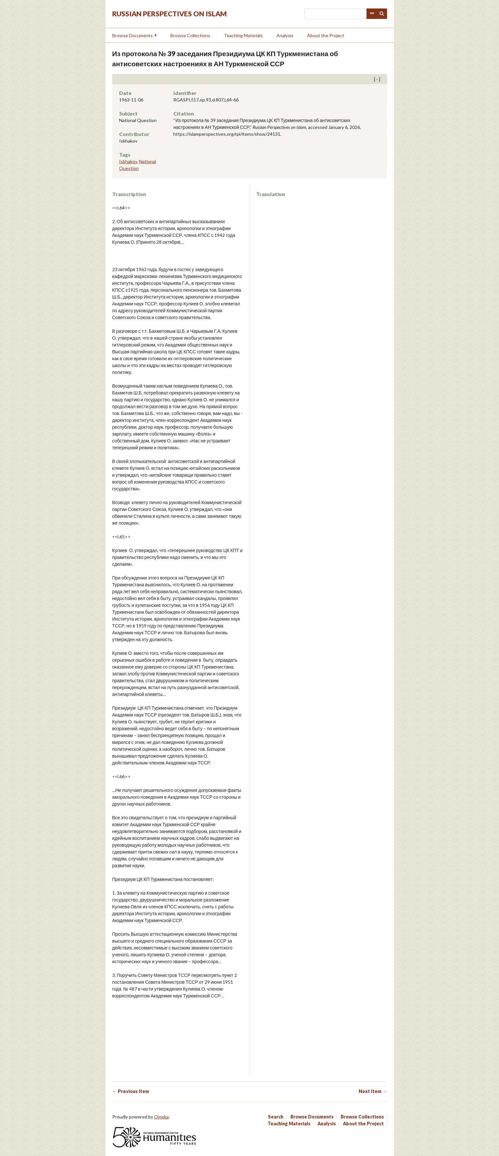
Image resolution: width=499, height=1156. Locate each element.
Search (382, 13)
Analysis (284, 35)
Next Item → (373, 1091)
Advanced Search (371, 13)
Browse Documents (132, 35)
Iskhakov (128, 161)
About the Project (325, 35)
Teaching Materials (243, 35)
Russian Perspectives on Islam (169, 13)
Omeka (161, 1116)
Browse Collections (190, 35)
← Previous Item (130, 1091)
